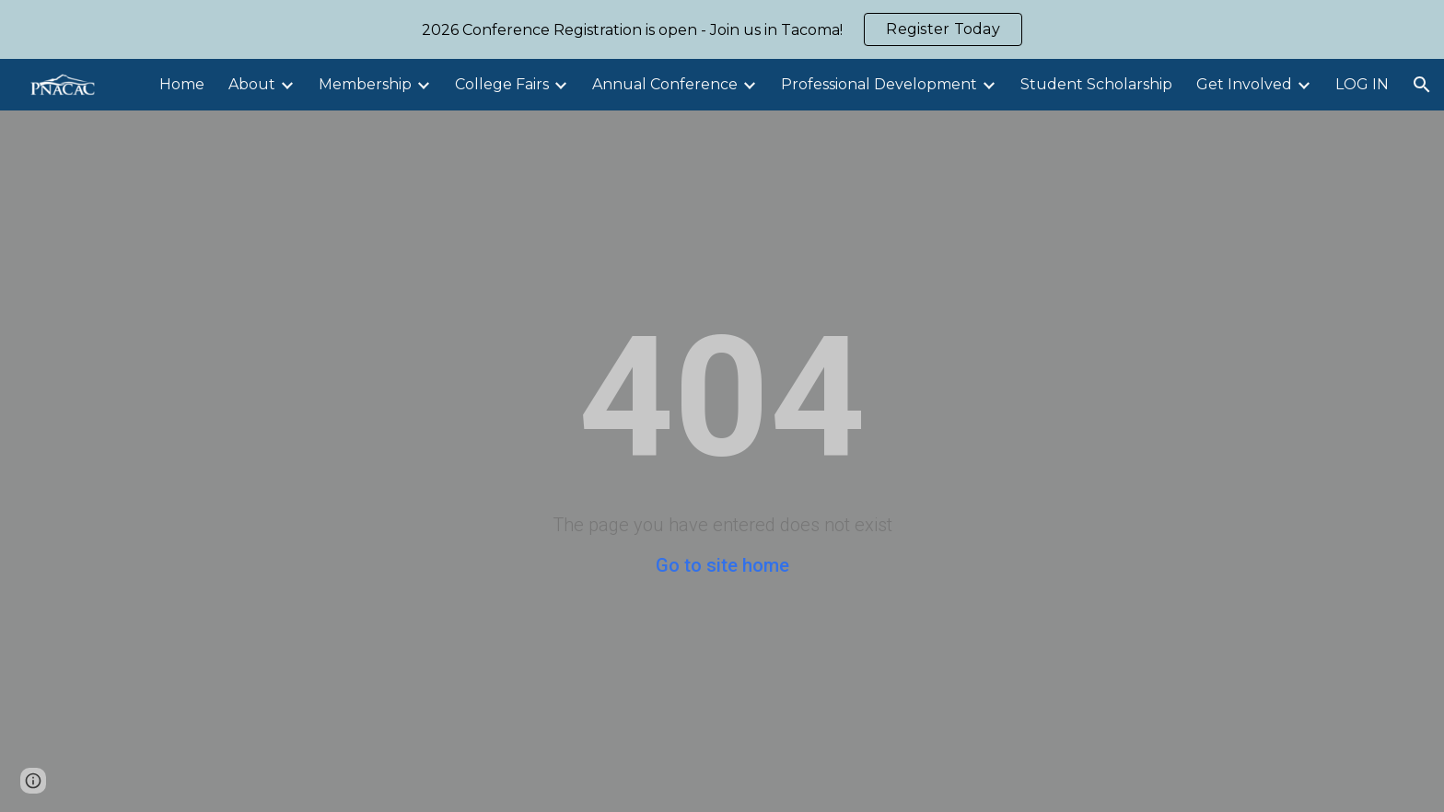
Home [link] (181, 84)
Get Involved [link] (1244, 84)
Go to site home (722, 565)
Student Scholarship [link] (1096, 84)
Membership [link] (365, 84)
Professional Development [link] (879, 84)
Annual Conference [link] (665, 84)
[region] (722, 29)
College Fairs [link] (502, 84)
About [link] (251, 84)
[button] (1422, 85)
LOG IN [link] (1362, 84)
